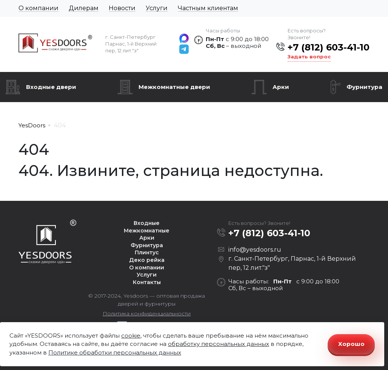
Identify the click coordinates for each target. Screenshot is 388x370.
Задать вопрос (309, 57)
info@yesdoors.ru (254, 249)
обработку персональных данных (218, 343)
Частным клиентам (208, 8)
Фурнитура (364, 86)
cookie (130, 335)
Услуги (157, 8)
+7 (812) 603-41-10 (329, 47)
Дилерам (84, 8)
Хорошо (351, 343)
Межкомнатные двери (174, 86)
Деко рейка (147, 260)
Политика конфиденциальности (147, 313)
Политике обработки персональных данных (114, 352)
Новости (122, 8)
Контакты (147, 282)
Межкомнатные (146, 230)
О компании (38, 8)
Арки (281, 86)
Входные (147, 223)
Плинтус (147, 252)
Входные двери (51, 86)
